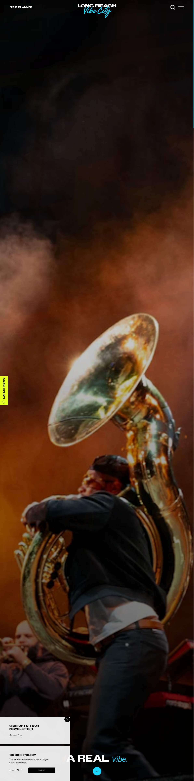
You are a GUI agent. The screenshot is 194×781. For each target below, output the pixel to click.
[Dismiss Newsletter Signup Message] (67, 719)
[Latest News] (4, 390)
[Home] (116, 18)
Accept (41, 770)
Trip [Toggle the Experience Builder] (21, 7)
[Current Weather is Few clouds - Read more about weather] (165, 7)
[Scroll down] (97, 772)
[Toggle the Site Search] (172, 7)
